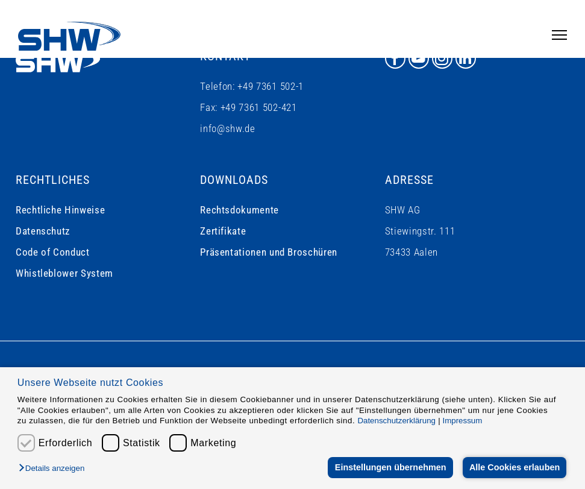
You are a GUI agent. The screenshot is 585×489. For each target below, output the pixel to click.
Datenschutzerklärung (396, 420)
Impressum (462, 420)
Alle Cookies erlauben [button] (514, 467)
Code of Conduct (53, 252)
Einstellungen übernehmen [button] (389, 467)
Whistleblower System (64, 273)
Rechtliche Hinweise (60, 210)
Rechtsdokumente (239, 210)
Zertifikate (223, 231)
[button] (54, 469)
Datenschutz (43, 231)
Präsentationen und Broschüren (268, 252)
